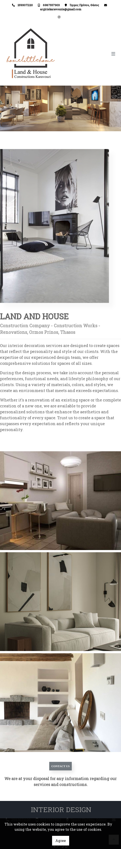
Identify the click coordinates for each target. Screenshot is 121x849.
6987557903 (51, 5)
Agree (60, 840)
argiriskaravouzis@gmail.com (60, 9)
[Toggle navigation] (89, 54)
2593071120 (25, 5)
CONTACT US (60, 766)
